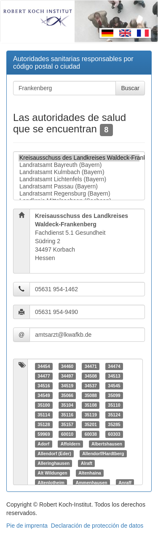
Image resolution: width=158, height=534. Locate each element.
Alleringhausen (53, 463)
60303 (114, 434)
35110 (114, 405)
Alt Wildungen (52, 472)
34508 (91, 375)
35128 (43, 424)
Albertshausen (106, 443)
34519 (67, 385)
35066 (67, 395)
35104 (67, 405)
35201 (91, 424)
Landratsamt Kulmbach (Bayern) (79, 172)
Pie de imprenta (27, 525)
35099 (114, 395)
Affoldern (70, 443)
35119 (91, 414)
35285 (114, 424)
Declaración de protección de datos (97, 525)
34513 (114, 375)
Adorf (43, 443)
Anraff (124, 482)
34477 (43, 375)
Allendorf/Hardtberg (103, 453)
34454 (43, 366)
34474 (114, 366)
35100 (43, 405)
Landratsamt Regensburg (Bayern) (79, 193)
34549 (43, 395)
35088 (91, 395)
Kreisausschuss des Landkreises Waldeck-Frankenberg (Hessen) (79, 157)
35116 (67, 414)
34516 (43, 385)
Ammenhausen (91, 482)
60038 (91, 434)
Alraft (86, 463)
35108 (91, 405)
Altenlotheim (50, 482)
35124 (114, 414)
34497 (67, 375)
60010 (67, 434)
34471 (91, 366)
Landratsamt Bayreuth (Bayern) (79, 165)
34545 (114, 385)
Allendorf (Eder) (54, 453)
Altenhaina (89, 472)
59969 (43, 434)
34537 (91, 385)
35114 (43, 414)
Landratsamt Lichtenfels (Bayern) (79, 179)
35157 (67, 424)
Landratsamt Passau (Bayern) (79, 186)
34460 (67, 366)
